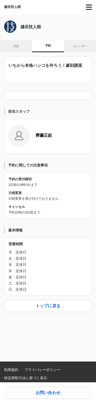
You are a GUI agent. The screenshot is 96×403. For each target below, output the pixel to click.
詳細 (16, 46)
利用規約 (11, 370)
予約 (48, 45)
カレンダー (80, 46)
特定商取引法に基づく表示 (25, 378)
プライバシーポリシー (42, 370)
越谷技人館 (12, 7)
